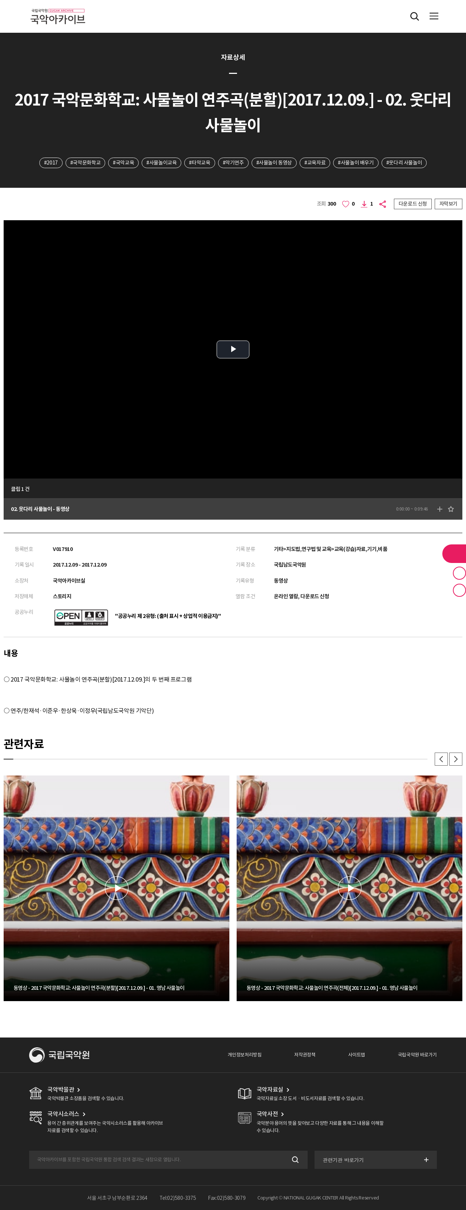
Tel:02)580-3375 (177, 1198)
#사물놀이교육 (161, 162)
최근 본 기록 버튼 (459, 590)
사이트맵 (356, 1055)
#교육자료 (314, 162)
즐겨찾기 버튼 (459, 573)
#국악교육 (123, 162)
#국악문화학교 (85, 162)
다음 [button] (455, 759)
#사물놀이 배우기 (356, 162)
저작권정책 (304, 1055)
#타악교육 (199, 162)
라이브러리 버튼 (454, 553)
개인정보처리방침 (244, 1055)
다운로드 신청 (413, 204)
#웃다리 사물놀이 (404, 162)
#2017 (51, 162)
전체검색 (414, 16)
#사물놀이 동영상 (274, 162)
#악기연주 (233, 162)
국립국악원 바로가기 (417, 1055)
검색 (294, 1159)
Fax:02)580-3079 (227, 1198)
